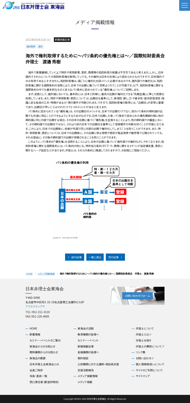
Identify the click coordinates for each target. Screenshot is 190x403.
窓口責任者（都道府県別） (44, 382)
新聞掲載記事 (86, 346)
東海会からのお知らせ (42, 346)
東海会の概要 (38, 358)
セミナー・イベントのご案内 (45, 340)
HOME (29, 273)
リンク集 (140, 352)
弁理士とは (144, 334)
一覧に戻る (95, 257)
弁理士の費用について (150, 346)
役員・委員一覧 (38, 376)
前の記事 (74, 257)
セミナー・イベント (88, 340)
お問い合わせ (145, 358)
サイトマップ (143, 376)
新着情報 (35, 334)
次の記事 (115, 257)
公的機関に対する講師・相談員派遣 (98, 364)
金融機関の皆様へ (88, 352)
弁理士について (145, 328)
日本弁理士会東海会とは (44, 364)
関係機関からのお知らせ (44, 352)
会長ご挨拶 (36, 370)
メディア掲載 (85, 382)
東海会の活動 (86, 328)
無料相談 (83, 358)
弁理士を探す (144, 340)
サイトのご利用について (149, 370)
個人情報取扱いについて (150, 364)
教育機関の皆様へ (88, 334)
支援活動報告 (86, 370)
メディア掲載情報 (46, 273)
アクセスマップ (35, 306)
